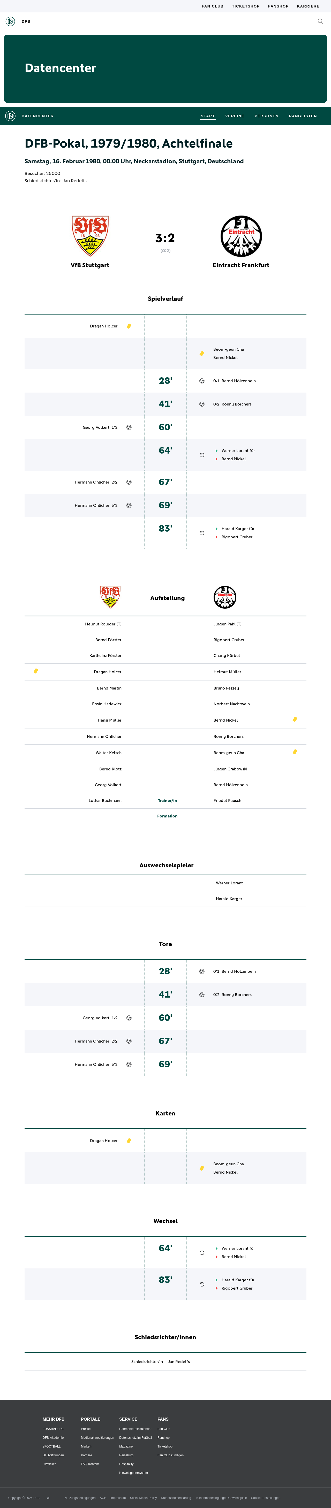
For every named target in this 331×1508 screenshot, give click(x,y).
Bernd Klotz (110, 769)
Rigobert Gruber (237, 537)
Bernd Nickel (225, 358)
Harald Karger (235, 529)
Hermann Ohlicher (92, 482)
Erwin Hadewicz (107, 704)
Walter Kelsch (109, 753)
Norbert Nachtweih (232, 704)
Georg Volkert (96, 427)
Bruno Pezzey (226, 688)
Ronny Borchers (237, 404)
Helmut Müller (227, 672)
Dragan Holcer (104, 326)
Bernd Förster (108, 640)
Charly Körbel (227, 656)
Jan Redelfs (75, 181)
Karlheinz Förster (105, 656)
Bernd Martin (109, 688)
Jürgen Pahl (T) (228, 624)
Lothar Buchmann (105, 801)
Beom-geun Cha (228, 349)
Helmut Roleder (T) (103, 624)
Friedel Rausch (227, 801)
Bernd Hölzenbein (239, 381)
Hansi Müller (110, 720)
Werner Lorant (235, 451)
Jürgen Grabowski (230, 769)
